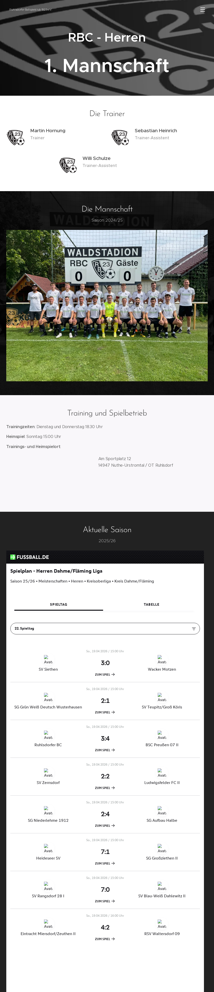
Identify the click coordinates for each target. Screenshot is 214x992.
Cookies (131, 983)
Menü (202, 9)
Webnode (111, 983)
